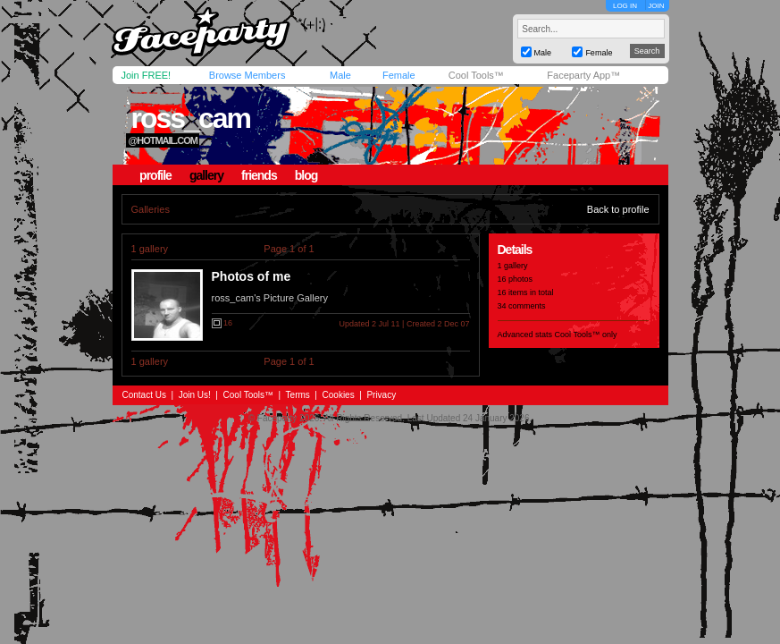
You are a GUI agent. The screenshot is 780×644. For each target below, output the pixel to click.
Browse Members (247, 75)
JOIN (656, 6)
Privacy (381, 395)
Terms (298, 395)
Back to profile (618, 209)
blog (306, 175)
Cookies (339, 395)
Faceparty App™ (583, 75)
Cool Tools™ (476, 75)
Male (340, 75)
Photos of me (251, 276)
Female (398, 75)
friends (259, 175)
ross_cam (189, 118)
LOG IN (625, 6)
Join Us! (195, 395)
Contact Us (144, 395)
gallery (206, 175)
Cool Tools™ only (586, 334)
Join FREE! (147, 75)
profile (155, 175)
